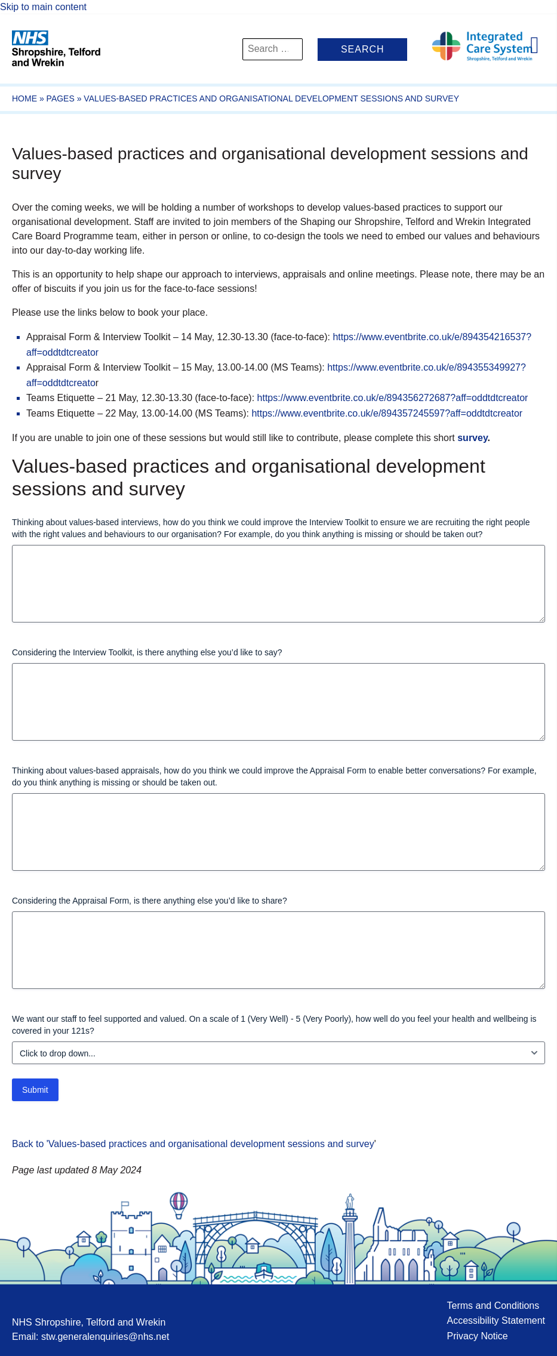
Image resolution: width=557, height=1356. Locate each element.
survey (472, 438)
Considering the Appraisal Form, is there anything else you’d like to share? (149, 900)
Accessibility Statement (496, 1320)
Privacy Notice (477, 1336)
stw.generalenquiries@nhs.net (105, 1337)
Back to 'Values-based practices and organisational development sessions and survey (193, 1144)
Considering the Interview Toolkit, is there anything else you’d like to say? (147, 652)
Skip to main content (43, 7)
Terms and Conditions (493, 1305)
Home (24, 98)
